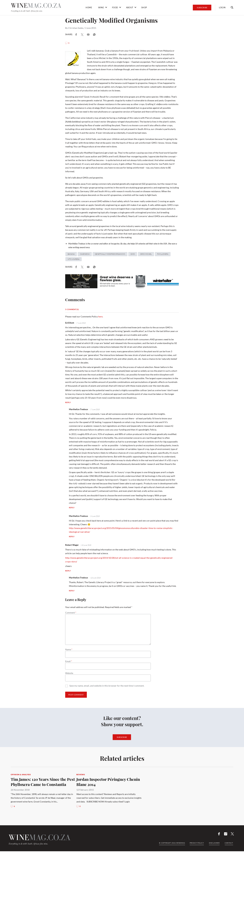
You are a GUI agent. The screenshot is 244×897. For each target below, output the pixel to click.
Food (115, 7)
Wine (101, 7)
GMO (133, 254)
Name (68, 649)
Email (68, 661)
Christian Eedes (75, 28)
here (100, 316)
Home (89, 7)
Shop (144, 7)
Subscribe (202, 7)
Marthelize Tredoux (78, 409)
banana (71, 254)
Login (222, 7)
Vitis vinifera (73, 259)
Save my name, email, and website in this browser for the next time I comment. (106, 686)
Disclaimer (214, 843)
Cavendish (84, 254)
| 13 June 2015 (85, 545)
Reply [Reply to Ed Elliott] (68, 402)
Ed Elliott (69, 322)
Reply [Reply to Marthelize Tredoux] (72, 508)
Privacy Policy (197, 843)
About (129, 7)
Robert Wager (72, 545)
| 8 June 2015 (95, 516)
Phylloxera (162, 254)
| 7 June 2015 (81, 323)
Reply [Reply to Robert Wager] (68, 571)
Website (69, 673)
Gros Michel (146, 254)
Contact (229, 843)
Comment (70, 613)
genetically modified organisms (110, 254)
